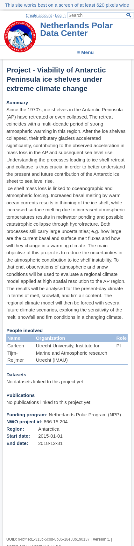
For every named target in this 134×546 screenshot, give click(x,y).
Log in (60, 15)
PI (118, 345)
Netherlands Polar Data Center (76, 29)
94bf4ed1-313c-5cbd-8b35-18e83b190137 (54, 539)
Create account (39, 15)
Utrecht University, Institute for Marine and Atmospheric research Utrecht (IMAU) (71, 353)
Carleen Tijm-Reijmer (15, 353)
